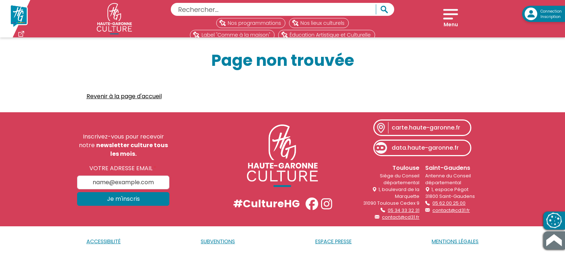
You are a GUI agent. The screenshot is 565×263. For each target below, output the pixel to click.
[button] (312, 209)
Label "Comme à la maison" (231, 35)
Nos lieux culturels (318, 23)
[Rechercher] (273, 9)
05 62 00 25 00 (449, 209)
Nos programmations (250, 23)
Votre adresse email (120, 174)
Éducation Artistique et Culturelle (326, 35)
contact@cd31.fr (400, 223)
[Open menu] (451, 21)
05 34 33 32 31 (403, 216)
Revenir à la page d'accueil (124, 102)
